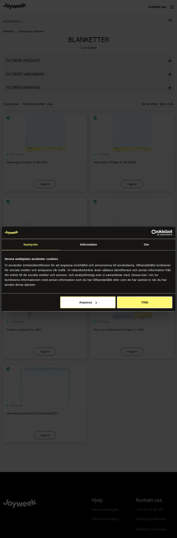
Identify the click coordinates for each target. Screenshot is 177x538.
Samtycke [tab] (30, 244)
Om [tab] (146, 244)
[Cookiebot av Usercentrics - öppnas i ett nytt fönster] (154, 232)
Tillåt (144, 302)
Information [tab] (88, 244)
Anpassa (88, 302)
